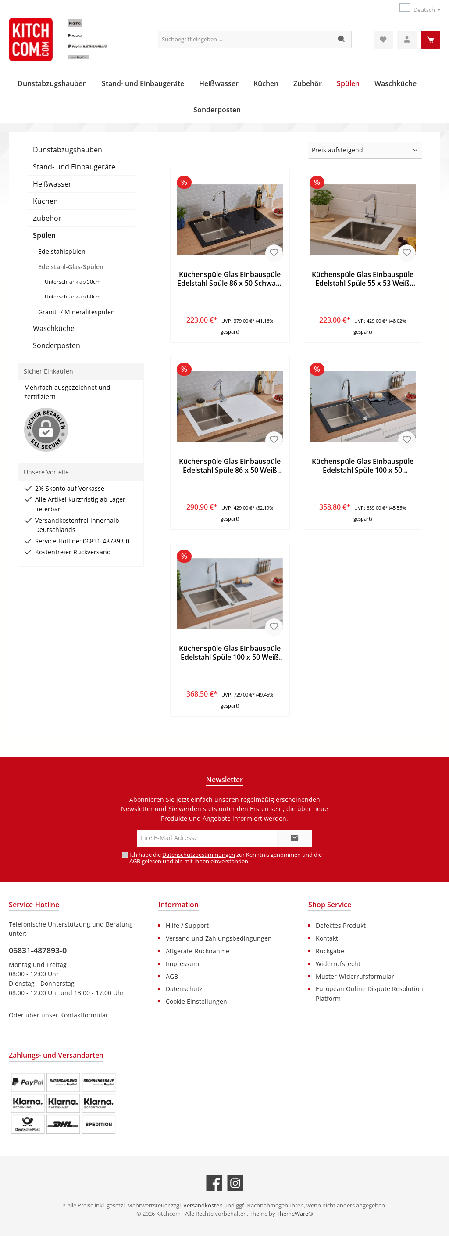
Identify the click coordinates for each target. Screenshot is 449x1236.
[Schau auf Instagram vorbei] (235, 1183)
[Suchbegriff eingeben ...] (245, 39)
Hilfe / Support (187, 925)
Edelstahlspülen (62, 251)
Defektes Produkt (341, 925)
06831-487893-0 (38, 950)
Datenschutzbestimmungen (198, 855)
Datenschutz (184, 988)
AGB (134, 861)
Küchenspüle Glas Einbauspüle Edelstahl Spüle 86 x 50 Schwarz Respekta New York (229, 279)
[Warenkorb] (430, 40)
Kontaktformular (84, 1015)
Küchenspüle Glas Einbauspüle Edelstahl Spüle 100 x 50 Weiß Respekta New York (230, 653)
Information (178, 904)
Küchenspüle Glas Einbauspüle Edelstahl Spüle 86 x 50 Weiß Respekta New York (230, 466)
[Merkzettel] (383, 40)
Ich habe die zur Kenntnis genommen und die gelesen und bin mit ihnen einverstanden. (225, 858)
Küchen (45, 201)
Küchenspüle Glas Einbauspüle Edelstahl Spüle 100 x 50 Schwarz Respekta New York (362, 466)
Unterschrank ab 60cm (72, 296)
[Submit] (294, 838)
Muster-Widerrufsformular (355, 976)
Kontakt (327, 938)
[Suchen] (342, 39)
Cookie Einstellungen (196, 1001)
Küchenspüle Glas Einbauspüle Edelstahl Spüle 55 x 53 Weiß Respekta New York (362, 279)
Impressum (182, 963)
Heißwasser (52, 184)
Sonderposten (56, 345)
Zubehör (47, 218)
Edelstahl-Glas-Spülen (70, 266)
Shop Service (329, 904)
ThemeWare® (295, 1214)
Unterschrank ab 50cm (72, 281)
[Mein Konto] (407, 40)
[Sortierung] (365, 150)
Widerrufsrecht (338, 963)
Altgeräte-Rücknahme (197, 951)
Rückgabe (330, 951)
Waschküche (54, 328)
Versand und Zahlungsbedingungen (219, 938)
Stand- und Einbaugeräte (74, 167)
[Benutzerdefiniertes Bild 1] (63, 1103)
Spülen (44, 235)
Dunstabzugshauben (67, 149)
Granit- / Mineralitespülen (76, 312)
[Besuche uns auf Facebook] (214, 1183)
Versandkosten (203, 1205)
